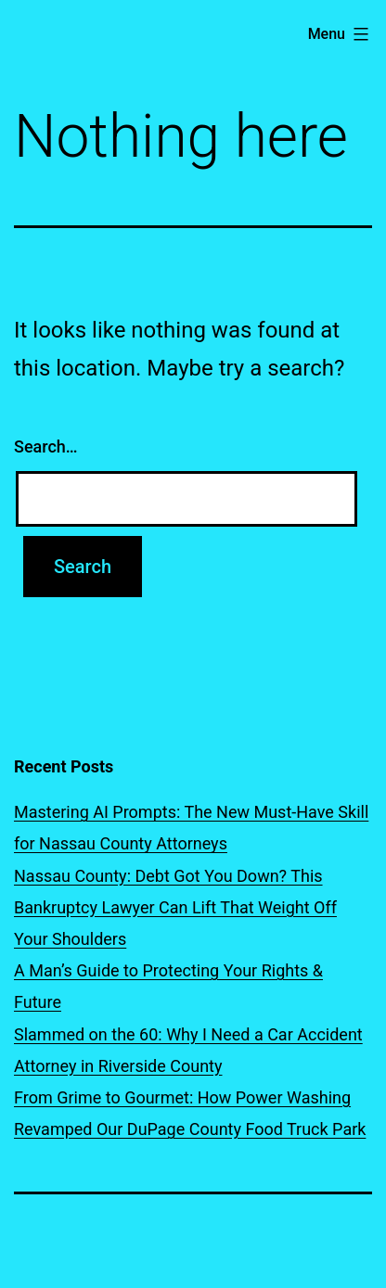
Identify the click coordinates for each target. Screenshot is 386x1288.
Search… (46, 446)
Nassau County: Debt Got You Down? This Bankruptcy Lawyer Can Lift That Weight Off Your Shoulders (175, 907)
